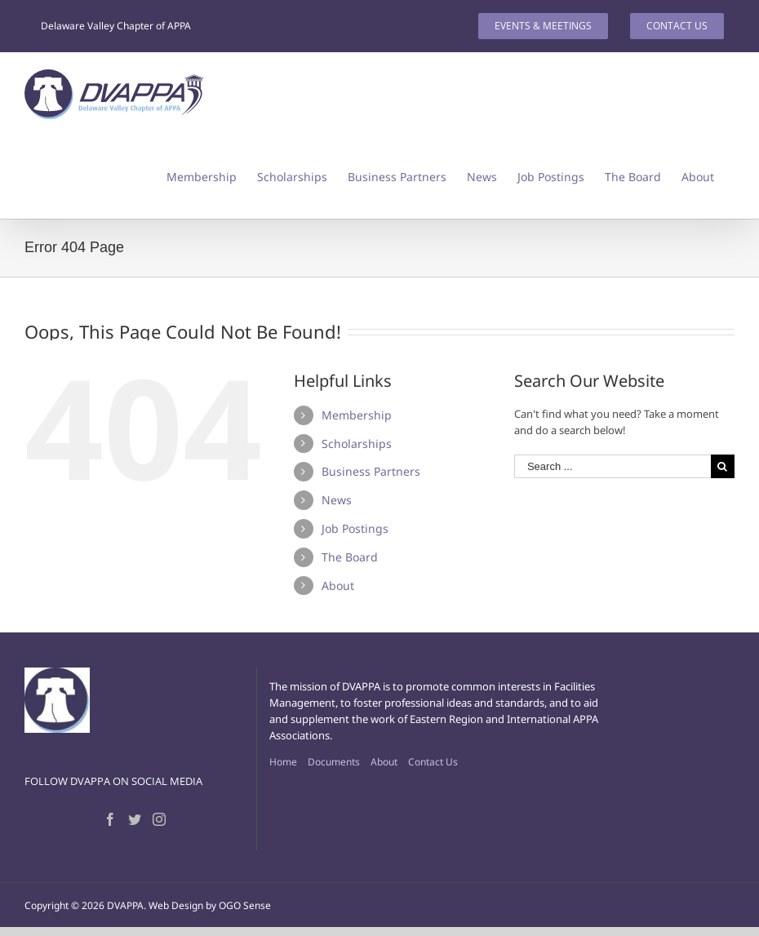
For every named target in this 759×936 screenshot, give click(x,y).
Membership (357, 415)
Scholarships (357, 443)
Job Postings (355, 528)
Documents (334, 762)
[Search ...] (612, 466)
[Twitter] (134, 819)
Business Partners (371, 471)
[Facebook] (110, 819)
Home (283, 762)
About (338, 585)
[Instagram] (159, 819)
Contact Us (433, 762)
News (337, 500)
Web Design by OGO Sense (210, 905)
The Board (350, 557)
